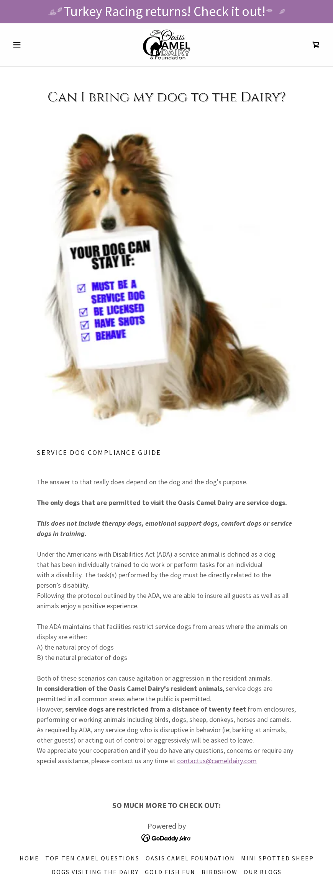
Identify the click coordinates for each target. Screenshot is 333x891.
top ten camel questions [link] (92, 858)
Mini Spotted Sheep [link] (277, 858)
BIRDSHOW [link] (220, 872)
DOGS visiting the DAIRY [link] (95, 872)
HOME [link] (29, 858)
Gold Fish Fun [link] (170, 872)
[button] (32, 44)
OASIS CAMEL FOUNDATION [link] (190, 858)
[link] (166, 44)
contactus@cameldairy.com (217, 760)
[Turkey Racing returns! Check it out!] (166, 12)
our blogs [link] (263, 872)
